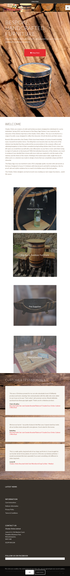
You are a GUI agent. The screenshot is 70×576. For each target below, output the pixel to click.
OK (30, 572)
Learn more (40, 572)
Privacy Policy (9, 509)
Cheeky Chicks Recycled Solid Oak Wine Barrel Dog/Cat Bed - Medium (32, 464)
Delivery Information (11, 506)
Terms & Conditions (11, 513)
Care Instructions (10, 502)
